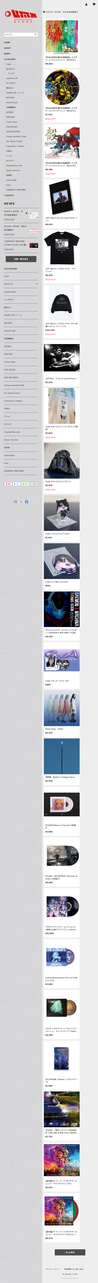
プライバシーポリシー (52, 1269)
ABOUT (7, 48)
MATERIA (10, 98)
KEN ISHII (10, 117)
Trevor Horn (12, 122)
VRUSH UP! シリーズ (15, 93)
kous (8, 185)
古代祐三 (10, 112)
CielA (8, 64)
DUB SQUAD (11, 127)
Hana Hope (11, 180)
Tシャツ (11, 73)
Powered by (70, 1278)
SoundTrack (11, 102)
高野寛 (9, 175)
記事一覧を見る (21, 259)
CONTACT (9, 195)
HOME (7, 42)
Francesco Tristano (15, 146)
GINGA (9, 151)
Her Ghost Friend (14, 141)
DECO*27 (10, 69)
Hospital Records (14, 165)
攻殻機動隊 (11, 107)
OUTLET (10, 161)
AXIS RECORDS (13, 131)
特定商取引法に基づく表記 (73, 1269)
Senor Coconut (13, 170)
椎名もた (9, 88)
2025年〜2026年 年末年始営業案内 (60, 12)
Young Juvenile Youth (16, 136)
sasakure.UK (12, 78)
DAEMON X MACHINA (16, 190)
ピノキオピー (11, 83)
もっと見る (70, 1252)
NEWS (7, 54)
